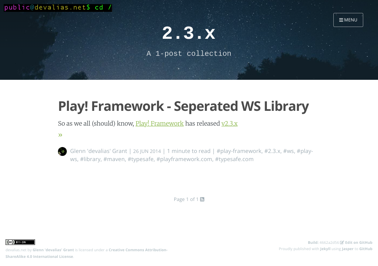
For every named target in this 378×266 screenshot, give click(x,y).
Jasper (348, 248)
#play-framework (239, 151)
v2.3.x (229, 123)
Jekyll (325, 248)
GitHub (365, 248)
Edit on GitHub (356, 242)
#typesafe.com (234, 159)
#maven (114, 159)
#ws (288, 151)
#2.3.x (272, 151)
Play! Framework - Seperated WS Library (183, 106)
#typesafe (141, 159)
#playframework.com (184, 159)
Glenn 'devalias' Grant (98, 151)
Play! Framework (159, 123)
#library (90, 159)
